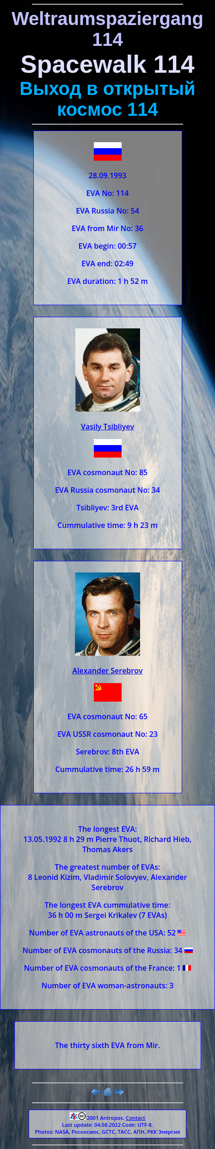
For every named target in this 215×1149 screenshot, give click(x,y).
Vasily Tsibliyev (107, 426)
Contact (135, 1117)
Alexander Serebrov (107, 671)
